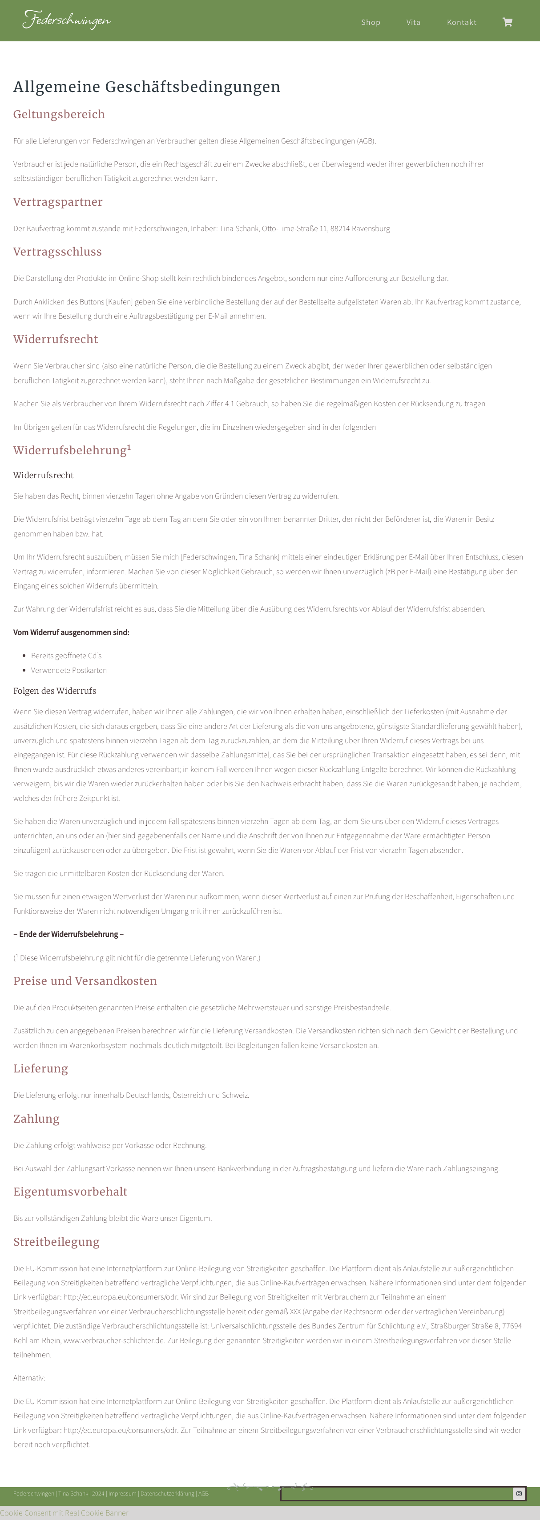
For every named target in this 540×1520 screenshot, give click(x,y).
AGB (203, 1493)
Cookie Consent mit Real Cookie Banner (64, 1513)
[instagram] (519, 1494)
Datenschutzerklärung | (169, 1493)
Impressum (123, 1493)
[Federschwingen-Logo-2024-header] (66, 13)
